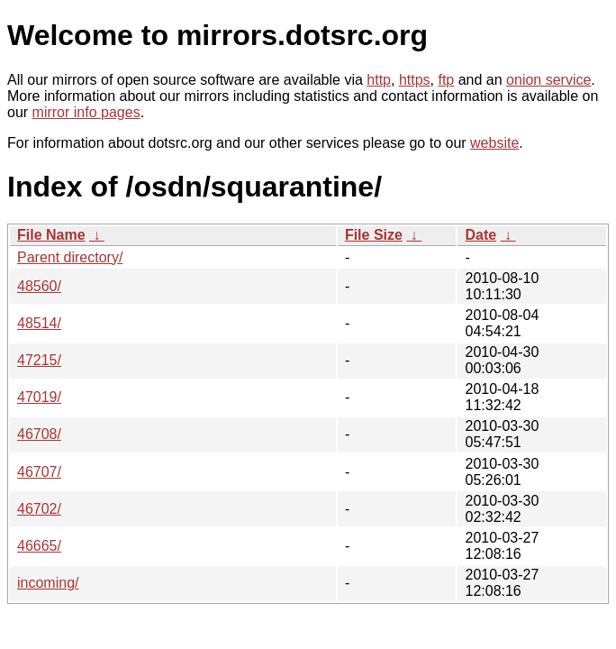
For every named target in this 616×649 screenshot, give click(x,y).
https (414, 79)
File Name (51, 234)
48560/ (39, 286)
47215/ (39, 360)
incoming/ (47, 582)
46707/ (39, 472)
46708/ (39, 434)
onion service (548, 79)
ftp (446, 79)
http (379, 79)
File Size (374, 234)
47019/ (39, 397)
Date (480, 234)
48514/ (39, 323)
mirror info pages (86, 112)
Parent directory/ (69, 257)
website (494, 143)
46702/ (39, 508)
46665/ (39, 545)
